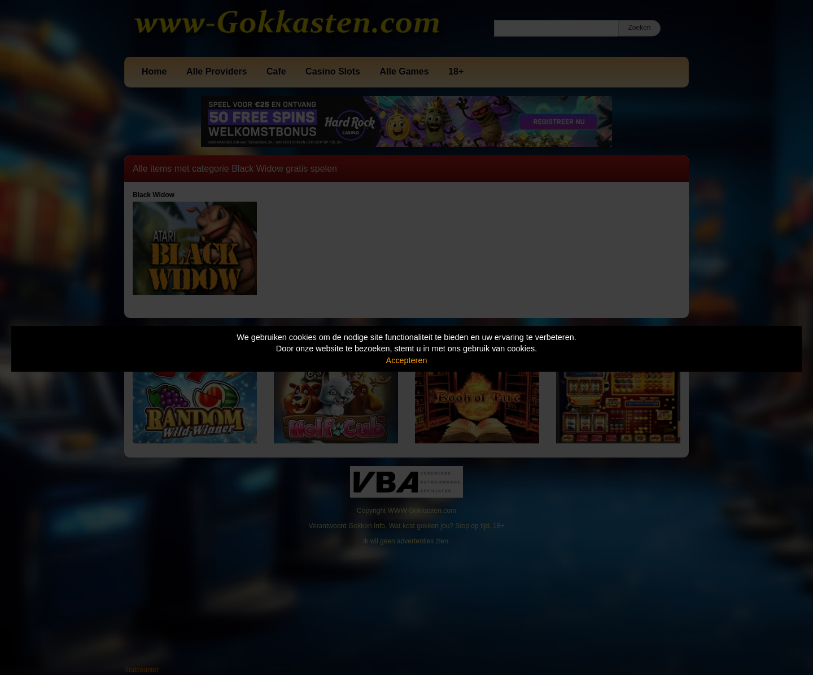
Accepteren (406, 360)
